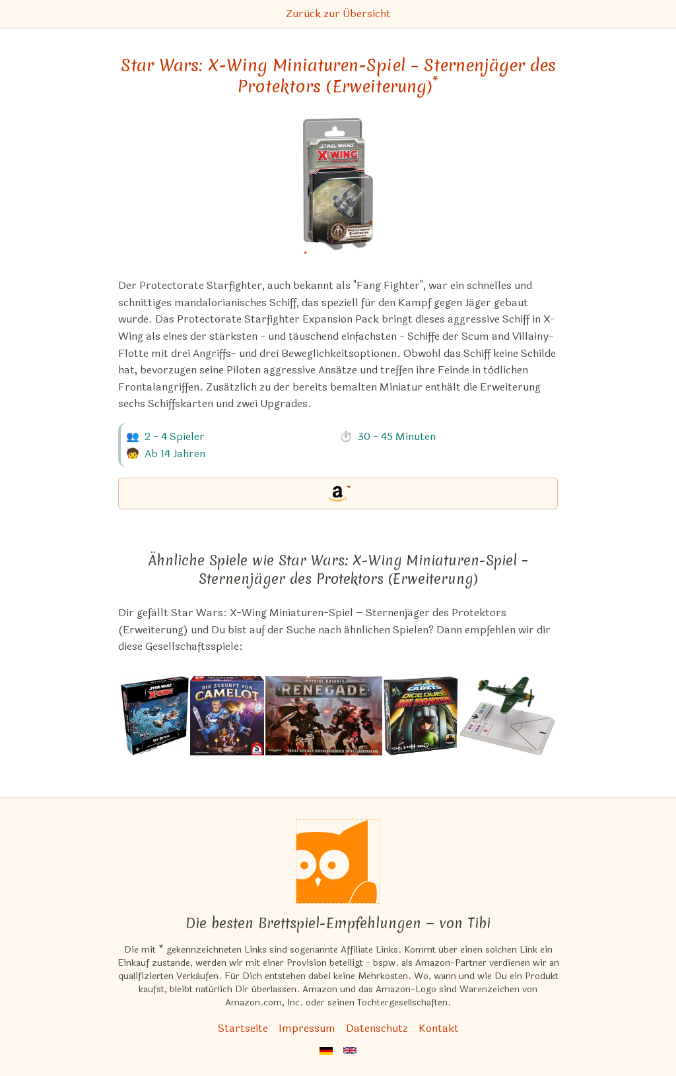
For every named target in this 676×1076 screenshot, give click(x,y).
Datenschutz (377, 1028)
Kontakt (439, 1028)
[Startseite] (338, 861)
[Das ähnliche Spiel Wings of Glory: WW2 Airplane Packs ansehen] (507, 715)
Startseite (243, 1028)
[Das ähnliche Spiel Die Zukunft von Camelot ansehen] (227, 715)
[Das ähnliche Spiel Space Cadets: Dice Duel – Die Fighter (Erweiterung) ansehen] (421, 715)
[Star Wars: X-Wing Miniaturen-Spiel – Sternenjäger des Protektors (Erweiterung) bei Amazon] (338, 192)
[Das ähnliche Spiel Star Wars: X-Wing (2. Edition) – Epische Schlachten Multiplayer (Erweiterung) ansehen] (155, 715)
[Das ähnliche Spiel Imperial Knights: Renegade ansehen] (323, 715)
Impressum (307, 1028)
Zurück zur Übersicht (338, 13)
